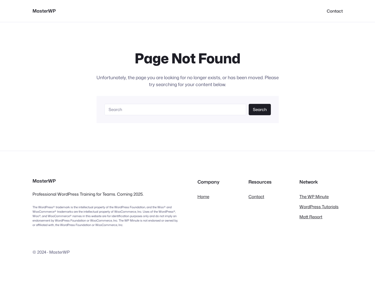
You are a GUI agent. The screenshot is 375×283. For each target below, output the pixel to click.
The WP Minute (314, 196)
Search (260, 109)
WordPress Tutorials (319, 206)
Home (203, 196)
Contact (256, 196)
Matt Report (310, 217)
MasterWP (44, 11)
